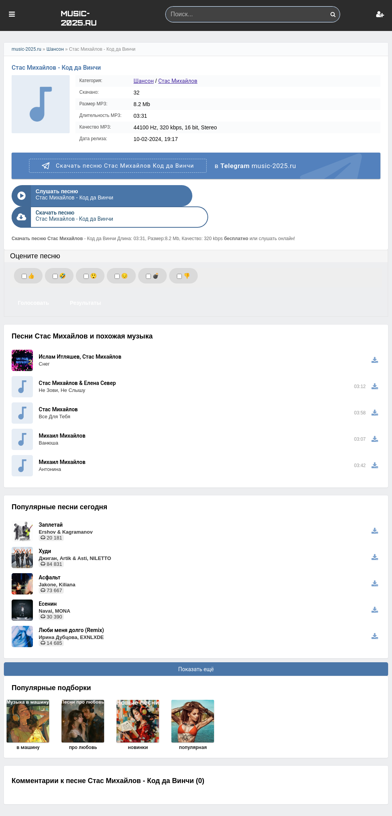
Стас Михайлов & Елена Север (77, 362)
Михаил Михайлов (62, 414)
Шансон (55, 49)
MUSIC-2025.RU (79, 18)
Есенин (47, 582)
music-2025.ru (26, 49)
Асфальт (49, 556)
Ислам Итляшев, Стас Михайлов (80, 335)
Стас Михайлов (177, 81)
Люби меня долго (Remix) (71, 609)
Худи (45, 530)
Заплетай (51, 503)
